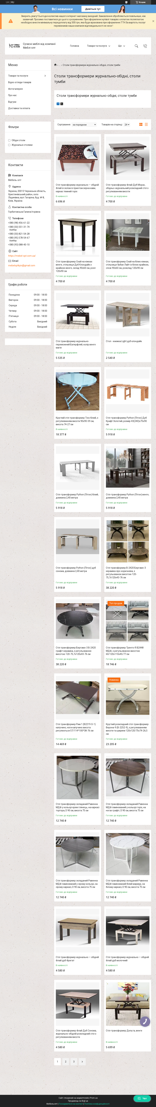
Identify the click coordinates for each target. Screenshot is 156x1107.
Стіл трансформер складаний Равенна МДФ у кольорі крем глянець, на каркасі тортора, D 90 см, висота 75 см (77, 807)
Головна (74, 46)
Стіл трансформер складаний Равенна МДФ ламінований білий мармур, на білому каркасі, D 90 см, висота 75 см (127, 883)
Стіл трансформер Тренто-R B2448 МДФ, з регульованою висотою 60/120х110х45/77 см (125, 650)
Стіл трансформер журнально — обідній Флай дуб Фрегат (77, 959)
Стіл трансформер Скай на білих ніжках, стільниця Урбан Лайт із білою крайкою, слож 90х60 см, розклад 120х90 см (127, 264)
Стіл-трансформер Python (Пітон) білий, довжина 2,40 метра (77, 496)
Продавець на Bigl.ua (78, 1101)
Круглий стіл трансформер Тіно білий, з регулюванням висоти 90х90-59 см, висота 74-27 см (77, 421)
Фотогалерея (15, 89)
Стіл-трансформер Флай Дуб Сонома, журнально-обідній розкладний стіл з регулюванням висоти (76, 1033)
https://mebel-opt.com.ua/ (22, 255)
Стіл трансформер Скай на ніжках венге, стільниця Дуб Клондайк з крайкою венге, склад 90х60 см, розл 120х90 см (76, 266)
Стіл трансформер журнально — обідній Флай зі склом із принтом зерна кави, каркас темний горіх (77, 188)
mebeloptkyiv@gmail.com (21, 265)
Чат (142, 1098)
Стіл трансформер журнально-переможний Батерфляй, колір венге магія (76, 344)
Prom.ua (94, 1098)
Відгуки (12, 102)
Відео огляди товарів (19, 82)
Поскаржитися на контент (71, 1104)
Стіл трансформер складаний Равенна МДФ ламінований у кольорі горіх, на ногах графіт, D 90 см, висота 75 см (127, 807)
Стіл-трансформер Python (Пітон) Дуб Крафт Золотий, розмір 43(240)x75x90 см (126, 421)
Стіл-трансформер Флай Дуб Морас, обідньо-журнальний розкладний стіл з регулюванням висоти (127, 188)
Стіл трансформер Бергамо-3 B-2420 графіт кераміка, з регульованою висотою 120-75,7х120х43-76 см (76, 650)
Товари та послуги (97, 46)
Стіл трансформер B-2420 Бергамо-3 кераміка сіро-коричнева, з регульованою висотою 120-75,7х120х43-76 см (126, 572)
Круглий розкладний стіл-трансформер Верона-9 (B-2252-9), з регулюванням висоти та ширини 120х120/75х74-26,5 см (127, 729)
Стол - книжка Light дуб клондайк (124, 341)
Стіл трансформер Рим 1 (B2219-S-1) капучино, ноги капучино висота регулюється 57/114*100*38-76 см (76, 727)
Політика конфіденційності (97, 1104)
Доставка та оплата (19, 108)
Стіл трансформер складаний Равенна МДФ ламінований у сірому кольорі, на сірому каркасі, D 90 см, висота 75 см (77, 883)
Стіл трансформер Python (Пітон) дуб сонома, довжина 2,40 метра (76, 569)
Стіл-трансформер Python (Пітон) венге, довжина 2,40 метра (127, 496)
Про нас (12, 95)
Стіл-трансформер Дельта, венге (124, 1030)
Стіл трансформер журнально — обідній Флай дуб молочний (127, 959)
